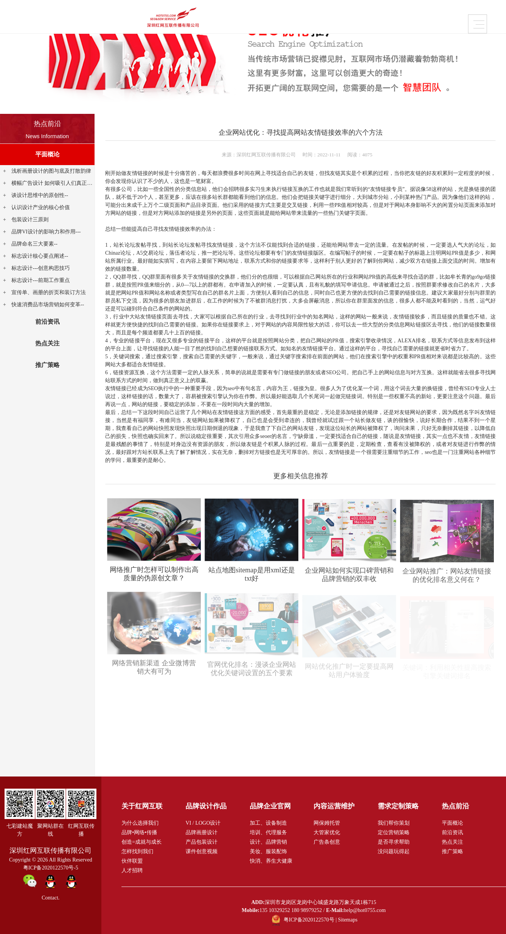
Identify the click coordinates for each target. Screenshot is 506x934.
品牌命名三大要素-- (34, 244)
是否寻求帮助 (394, 842)
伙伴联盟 (132, 861)
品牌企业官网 (204, 18)
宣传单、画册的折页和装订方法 (48, 292)
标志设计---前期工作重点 (40, 280)
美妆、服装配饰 (268, 851)
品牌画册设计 (202, 832)
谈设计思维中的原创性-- (39, 195)
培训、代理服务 (268, 832)
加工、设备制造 (268, 823)
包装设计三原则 (30, 219)
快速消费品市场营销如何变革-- (47, 304)
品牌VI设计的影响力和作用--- (46, 232)
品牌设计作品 (144, 18)
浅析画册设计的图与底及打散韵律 (51, 171)
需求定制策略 (324, 18)
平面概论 (47, 154)
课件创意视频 (202, 851)
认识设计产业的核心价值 (40, 207)
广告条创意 (327, 842)
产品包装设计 (202, 842)
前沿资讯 (47, 321)
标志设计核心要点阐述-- (39, 256)
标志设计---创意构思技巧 (40, 268)
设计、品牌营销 (268, 842)
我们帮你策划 (394, 823)
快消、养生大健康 (271, 861)
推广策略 (47, 365)
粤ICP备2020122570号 (309, 920)
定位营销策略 (394, 832)
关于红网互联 (384, 18)
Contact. (51, 898)
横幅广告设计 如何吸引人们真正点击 (54, 183)
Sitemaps (347, 920)
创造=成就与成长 (141, 842)
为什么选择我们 (140, 823)
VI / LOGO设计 (203, 823)
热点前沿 (47, 124)
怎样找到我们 (137, 851)
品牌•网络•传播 (139, 832)
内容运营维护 (264, 18)
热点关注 (47, 343)
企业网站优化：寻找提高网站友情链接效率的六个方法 (301, 132)
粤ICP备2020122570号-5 (50, 868)
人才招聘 (132, 870)
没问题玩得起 (394, 851)
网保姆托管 (327, 823)
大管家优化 (327, 832)
